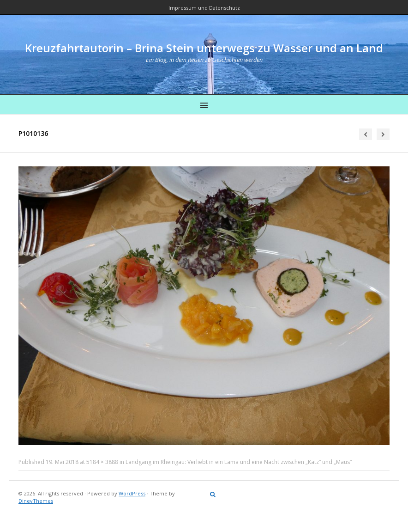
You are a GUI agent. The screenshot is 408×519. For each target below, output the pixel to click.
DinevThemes (35, 500)
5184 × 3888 (102, 462)
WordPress (132, 493)
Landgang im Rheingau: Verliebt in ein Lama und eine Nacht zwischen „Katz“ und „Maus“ (239, 462)
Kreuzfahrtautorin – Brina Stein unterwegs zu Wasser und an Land (204, 47)
